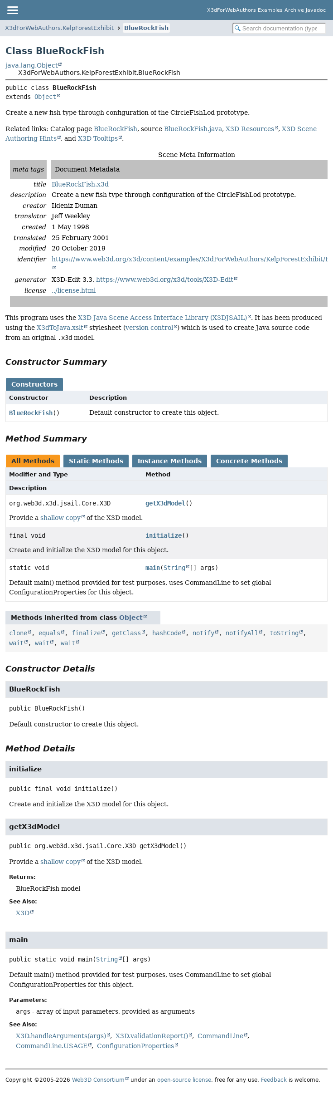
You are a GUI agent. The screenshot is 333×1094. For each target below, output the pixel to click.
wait (16, 643)
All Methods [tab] (32, 461)
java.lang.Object (31, 65)
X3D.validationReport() (152, 1036)
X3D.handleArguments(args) (61, 1036)
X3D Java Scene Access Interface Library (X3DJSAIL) (162, 317)
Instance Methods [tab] (170, 461)
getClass (126, 633)
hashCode (166, 633)
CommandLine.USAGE (51, 1046)
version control (149, 327)
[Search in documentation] (279, 28)
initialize (163, 535)
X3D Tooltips (98, 138)
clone (18, 633)
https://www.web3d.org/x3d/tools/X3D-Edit (164, 279)
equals (49, 633)
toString (284, 633)
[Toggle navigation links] (12, 10)
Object (45, 96)
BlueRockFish (146, 28)
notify (203, 633)
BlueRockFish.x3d (80, 184)
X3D (22, 913)
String (174, 567)
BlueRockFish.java (193, 128)
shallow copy (60, 517)
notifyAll (242, 633)
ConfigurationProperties (135, 1046)
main (152, 567)
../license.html (74, 290)
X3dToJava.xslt (60, 327)
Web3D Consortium (98, 1080)
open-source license (184, 1080)
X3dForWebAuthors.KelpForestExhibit (59, 28)
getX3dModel (165, 503)
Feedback (274, 1080)
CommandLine (220, 1036)
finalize (86, 633)
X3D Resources (250, 128)
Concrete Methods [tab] (249, 461)
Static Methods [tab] (96, 461)
